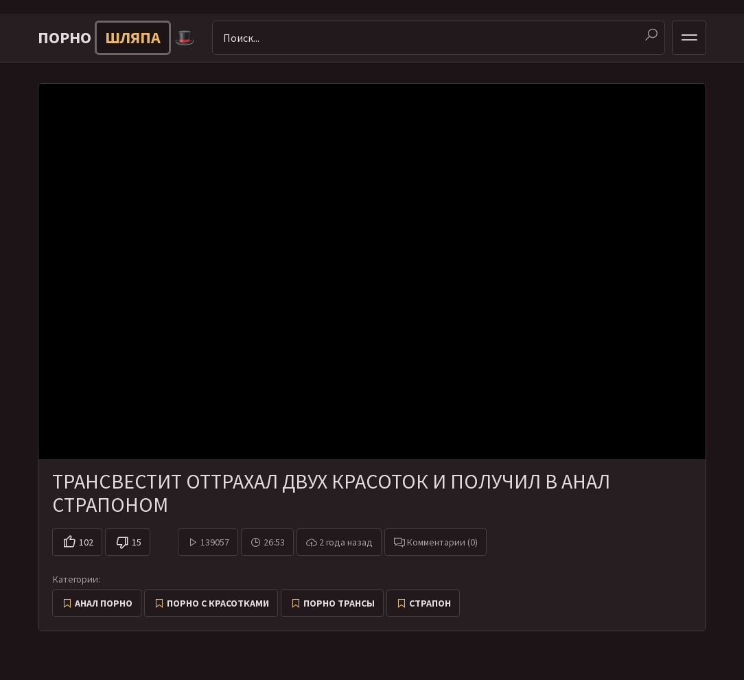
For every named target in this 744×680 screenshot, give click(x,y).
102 (86, 542)
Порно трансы (339, 603)
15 (136, 542)
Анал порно (103, 603)
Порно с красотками (218, 603)
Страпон (430, 603)
